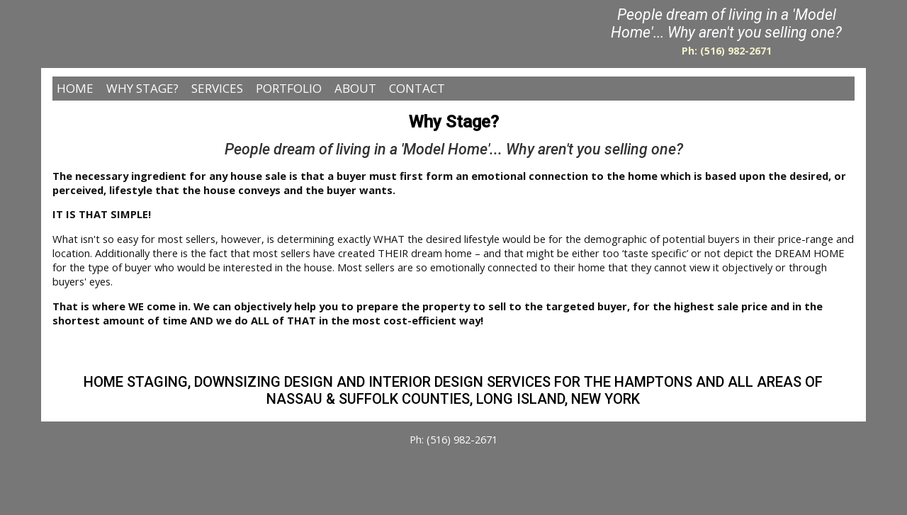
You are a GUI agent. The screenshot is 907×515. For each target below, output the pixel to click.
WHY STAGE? (142, 88)
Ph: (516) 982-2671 (727, 50)
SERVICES (217, 88)
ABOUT (355, 88)
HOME (75, 88)
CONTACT (417, 88)
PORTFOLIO (289, 88)
